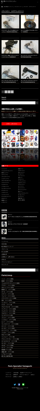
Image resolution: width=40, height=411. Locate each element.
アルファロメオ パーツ (8, 306)
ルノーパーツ (21, 186)
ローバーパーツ (21, 187)
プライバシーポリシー (24, 374)
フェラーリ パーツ (7, 311)
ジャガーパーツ (5, 192)
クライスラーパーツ (6, 176)
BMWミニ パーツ (7, 289)
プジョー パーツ (6, 317)
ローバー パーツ (6, 326)
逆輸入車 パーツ (6, 352)
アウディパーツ (21, 170)
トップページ (8, 372)
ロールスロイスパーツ (6, 196)
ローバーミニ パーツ (8, 330)
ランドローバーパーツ (6, 188)
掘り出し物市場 (21, 200)
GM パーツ (5, 300)
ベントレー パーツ (7, 337)
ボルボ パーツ (6, 345)
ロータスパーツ (5, 190)
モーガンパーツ (21, 194)
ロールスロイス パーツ (8, 341)
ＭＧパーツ (5, 334)
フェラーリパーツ (5, 182)
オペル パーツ (6, 291)
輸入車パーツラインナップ (26, 372)
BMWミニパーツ (5, 172)
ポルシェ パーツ (6, 287)
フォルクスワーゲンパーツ (7, 170)
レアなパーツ (4, 202)
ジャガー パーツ (6, 332)
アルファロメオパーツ (6, 180)
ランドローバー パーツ (8, 324)
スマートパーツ (5, 174)
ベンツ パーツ (6, 279)
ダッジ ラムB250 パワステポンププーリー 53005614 (29, 31)
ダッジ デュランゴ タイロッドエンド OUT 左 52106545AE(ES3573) (29, 81)
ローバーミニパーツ (22, 189)
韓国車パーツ (4, 200)
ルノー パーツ (6, 322)
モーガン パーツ (6, 343)
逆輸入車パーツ (21, 198)
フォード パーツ (6, 296)
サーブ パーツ (6, 347)
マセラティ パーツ (7, 313)
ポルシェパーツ (21, 172)
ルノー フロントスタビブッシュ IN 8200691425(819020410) (22, 216)
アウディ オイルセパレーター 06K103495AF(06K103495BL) (22, 231)
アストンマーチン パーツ (9, 339)
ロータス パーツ (6, 328)
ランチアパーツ (5, 184)
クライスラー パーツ (7, 298)
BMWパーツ (20, 168)
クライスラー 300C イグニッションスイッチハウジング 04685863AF (10, 56)
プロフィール (8, 374)
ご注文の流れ (16, 372)
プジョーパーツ (21, 184)
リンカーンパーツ (5, 178)
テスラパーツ (21, 179)
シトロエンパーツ (5, 186)
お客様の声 (15, 374)
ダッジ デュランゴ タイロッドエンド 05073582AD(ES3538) (29, 56)
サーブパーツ (21, 196)
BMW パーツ (5, 281)
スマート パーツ (6, 294)
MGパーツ (20, 191)
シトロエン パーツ (7, 319)
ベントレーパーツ (5, 194)
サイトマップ (8, 376)
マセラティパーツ (21, 182)
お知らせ (32, 374)
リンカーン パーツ (7, 302)
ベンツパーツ (4, 168)
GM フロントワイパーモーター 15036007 (18, 224)
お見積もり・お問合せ (17, 376)
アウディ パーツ (6, 285)
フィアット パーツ (7, 309)
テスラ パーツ (6, 304)
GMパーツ (20, 177)
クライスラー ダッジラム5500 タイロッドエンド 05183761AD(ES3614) (10, 31)
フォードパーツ (21, 175)
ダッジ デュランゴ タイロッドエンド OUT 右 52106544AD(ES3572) (10, 81)
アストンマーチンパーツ (23, 193)
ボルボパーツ (4, 198)
